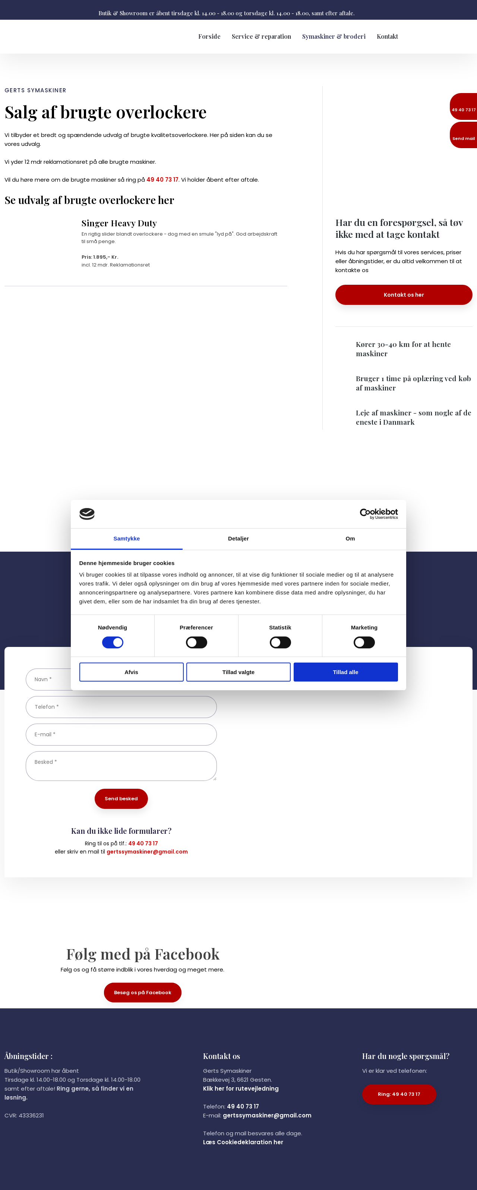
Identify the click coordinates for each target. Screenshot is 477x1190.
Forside (209, 36)
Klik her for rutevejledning (241, 1088)
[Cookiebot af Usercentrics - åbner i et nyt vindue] (365, 514)
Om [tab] (350, 538)
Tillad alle (345, 672)
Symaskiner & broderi (334, 36)
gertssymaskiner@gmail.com (147, 851)
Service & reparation (261, 36)
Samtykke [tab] (127, 538)
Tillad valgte (238, 672)
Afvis (131, 672)
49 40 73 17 (162, 180)
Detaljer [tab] (238, 538)
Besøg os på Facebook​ (142, 992)
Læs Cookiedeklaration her (243, 1142)
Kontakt (387, 36)
